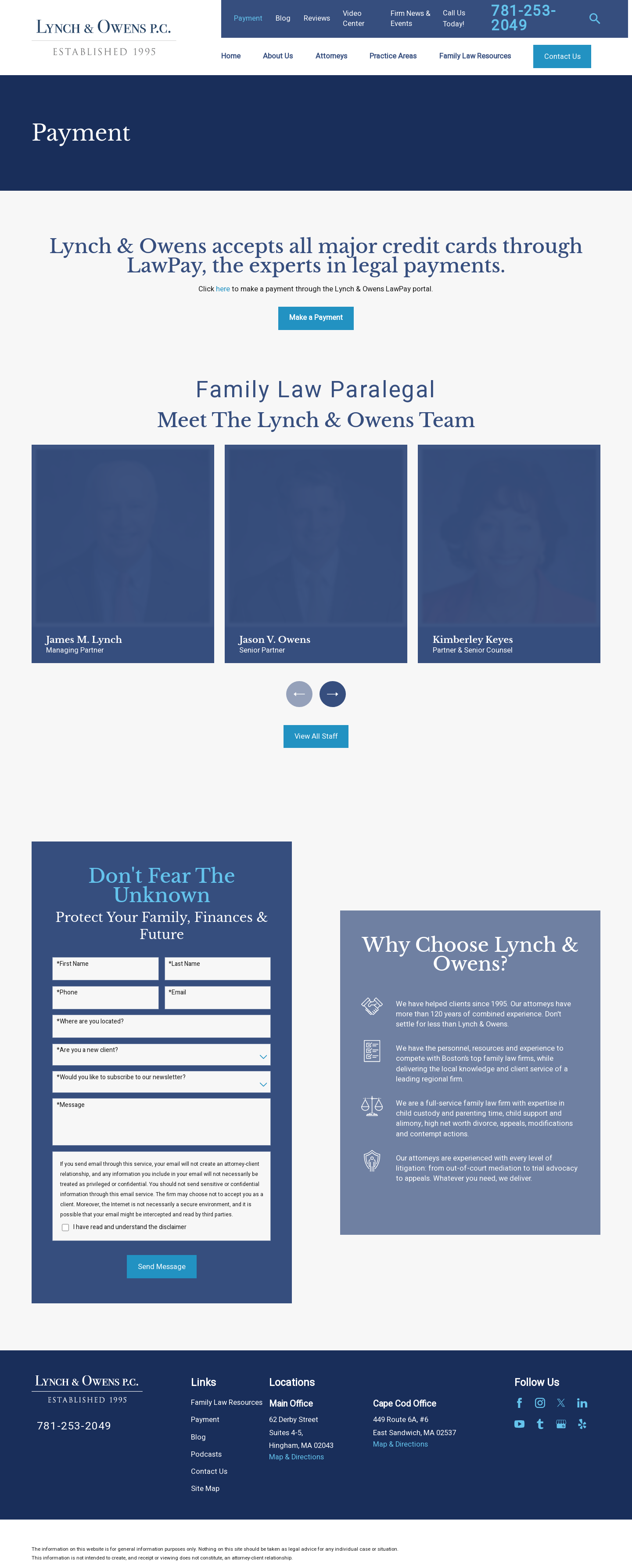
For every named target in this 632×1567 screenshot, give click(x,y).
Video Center (353, 18)
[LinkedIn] (582, 1403)
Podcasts (206, 1454)
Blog (283, 18)
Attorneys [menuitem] (331, 56)
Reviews (317, 18)
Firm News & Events (411, 18)
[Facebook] (519, 1403)
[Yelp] (582, 1424)
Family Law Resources (226, 1402)
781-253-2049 (523, 18)
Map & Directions (296, 1457)
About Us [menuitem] (278, 56)
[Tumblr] (540, 1424)
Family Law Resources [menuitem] (475, 56)
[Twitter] (561, 1403)
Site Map (205, 1489)
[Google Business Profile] (561, 1424)
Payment (248, 18)
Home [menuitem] (231, 56)
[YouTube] (519, 1424)
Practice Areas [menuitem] (393, 56)
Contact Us (209, 1471)
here (223, 289)
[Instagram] (540, 1403)
